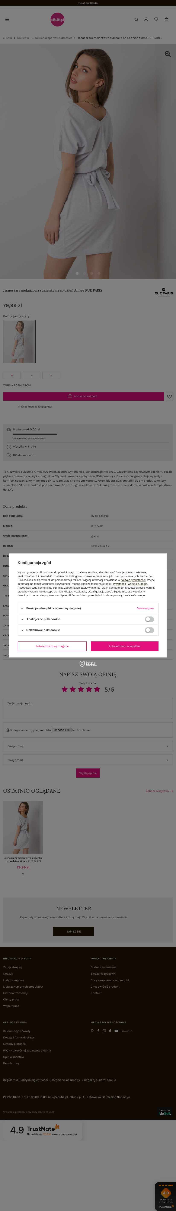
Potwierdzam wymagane (52, 646)
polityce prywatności (133, 580)
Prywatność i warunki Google (129, 583)
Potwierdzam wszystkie (124, 646)
